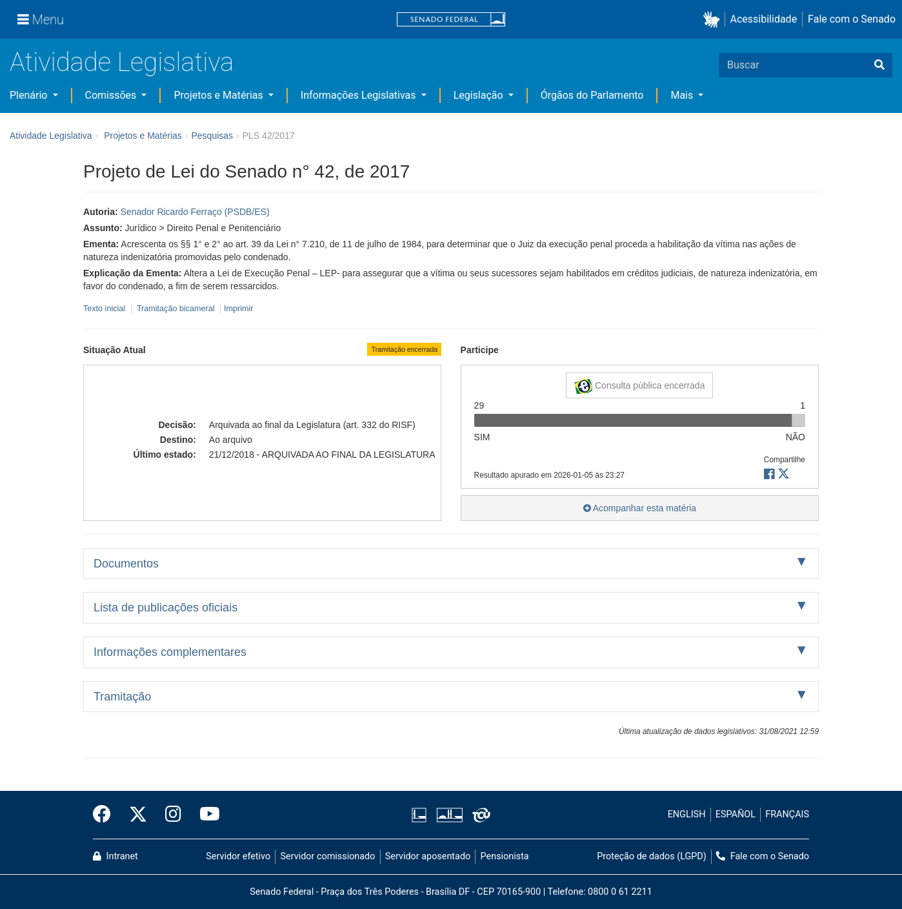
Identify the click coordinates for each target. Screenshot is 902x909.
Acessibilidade (763, 19)
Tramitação (122, 696)
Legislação (480, 95)
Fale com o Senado (852, 19)
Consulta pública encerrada (639, 386)
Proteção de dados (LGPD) (652, 856)
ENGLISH (687, 814)
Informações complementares (170, 652)
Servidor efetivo (238, 856)
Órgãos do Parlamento (592, 95)
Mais (683, 95)
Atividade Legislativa (122, 62)
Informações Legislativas (360, 95)
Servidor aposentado (427, 856)
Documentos (126, 563)
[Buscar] (879, 65)
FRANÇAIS (787, 814)
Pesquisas (212, 135)
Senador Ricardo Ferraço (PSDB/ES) (195, 212)
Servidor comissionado (328, 856)
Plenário (30, 95)
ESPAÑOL (736, 814)
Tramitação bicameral (176, 308)
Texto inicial (105, 308)
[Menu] (40, 19)
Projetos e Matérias (219, 95)
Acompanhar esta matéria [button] (639, 508)
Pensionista (505, 856)
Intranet (115, 856)
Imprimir (238, 308)
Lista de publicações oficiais (165, 607)
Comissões (112, 95)
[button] (714, 19)
